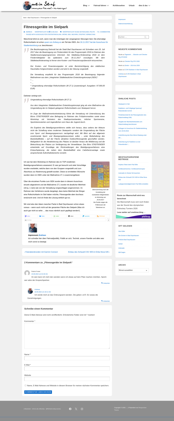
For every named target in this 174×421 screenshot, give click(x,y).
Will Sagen (121, 252)
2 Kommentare (105, 32)
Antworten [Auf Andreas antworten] (106, 301)
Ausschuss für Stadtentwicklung (48, 34)
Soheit (120, 244)
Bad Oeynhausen (83, 32)
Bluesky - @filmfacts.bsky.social (50, 409)
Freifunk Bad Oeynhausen (126, 239)
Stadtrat (82, 34)
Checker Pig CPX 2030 (132, 61)
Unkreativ (121, 248)
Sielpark (74, 34)
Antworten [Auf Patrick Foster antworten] (106, 283)
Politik (92, 32)
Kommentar (29, 321)
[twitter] (76, 409)
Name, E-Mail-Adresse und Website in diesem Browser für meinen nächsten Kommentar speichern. (68, 386)
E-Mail (27, 365)
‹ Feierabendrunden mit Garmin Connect (41, 252)
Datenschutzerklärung (125, 23)
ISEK (69, 34)
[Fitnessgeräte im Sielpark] (54, 32)
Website (27, 375)
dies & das (145, 5)
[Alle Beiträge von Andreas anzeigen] (28, 32)
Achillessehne (119, 5)
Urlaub (131, 5)
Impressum (122, 19)
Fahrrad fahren (101, 5)
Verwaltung (90, 34)
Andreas (42, 235)
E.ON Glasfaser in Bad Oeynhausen (136, 69)
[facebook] (70, 409)
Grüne (64, 34)
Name (26, 354)
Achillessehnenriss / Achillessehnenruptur (131, 169)
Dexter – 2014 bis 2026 (132, 65)
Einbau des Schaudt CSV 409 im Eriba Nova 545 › (89, 252)
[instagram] (82, 409)
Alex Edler (121, 231)
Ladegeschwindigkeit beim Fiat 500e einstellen (133, 184)
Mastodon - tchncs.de (31, 409)
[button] (31, 216)
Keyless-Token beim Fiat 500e (128, 164)
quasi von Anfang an (52, 42)
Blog (86, 5)
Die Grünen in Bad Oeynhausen (128, 235)
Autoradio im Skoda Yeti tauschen (129, 173)
